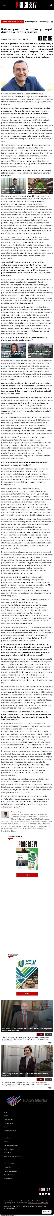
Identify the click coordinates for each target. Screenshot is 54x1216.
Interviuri (12, 21)
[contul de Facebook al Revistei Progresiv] (43, 1194)
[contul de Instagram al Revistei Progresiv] (39, 1194)
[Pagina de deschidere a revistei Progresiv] (27, 5)
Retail (5, 1112)
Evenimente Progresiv (11, 1145)
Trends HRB (7, 1167)
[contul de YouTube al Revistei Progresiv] (49, 1194)
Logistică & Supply (10, 1130)
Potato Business (9, 1175)
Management (8, 1119)
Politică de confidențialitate (12, 1156)
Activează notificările (8, 1215)
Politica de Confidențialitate (38, 1203)
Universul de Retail (10, 1164)
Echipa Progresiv (9, 1149)
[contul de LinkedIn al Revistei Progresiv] (46, 1194)
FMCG (6, 1116)
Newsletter (7, 1138)
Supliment (13, 954)
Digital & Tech (8, 1123)
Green (20, 21)
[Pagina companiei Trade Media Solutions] (44, 1190)
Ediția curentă (15, 836)
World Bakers (8, 1178)
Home (5, 21)
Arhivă (27, 875)
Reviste (6, 1142)
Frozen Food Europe (10, 1171)
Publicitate (7, 1153)
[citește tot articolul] (49, 1041)
